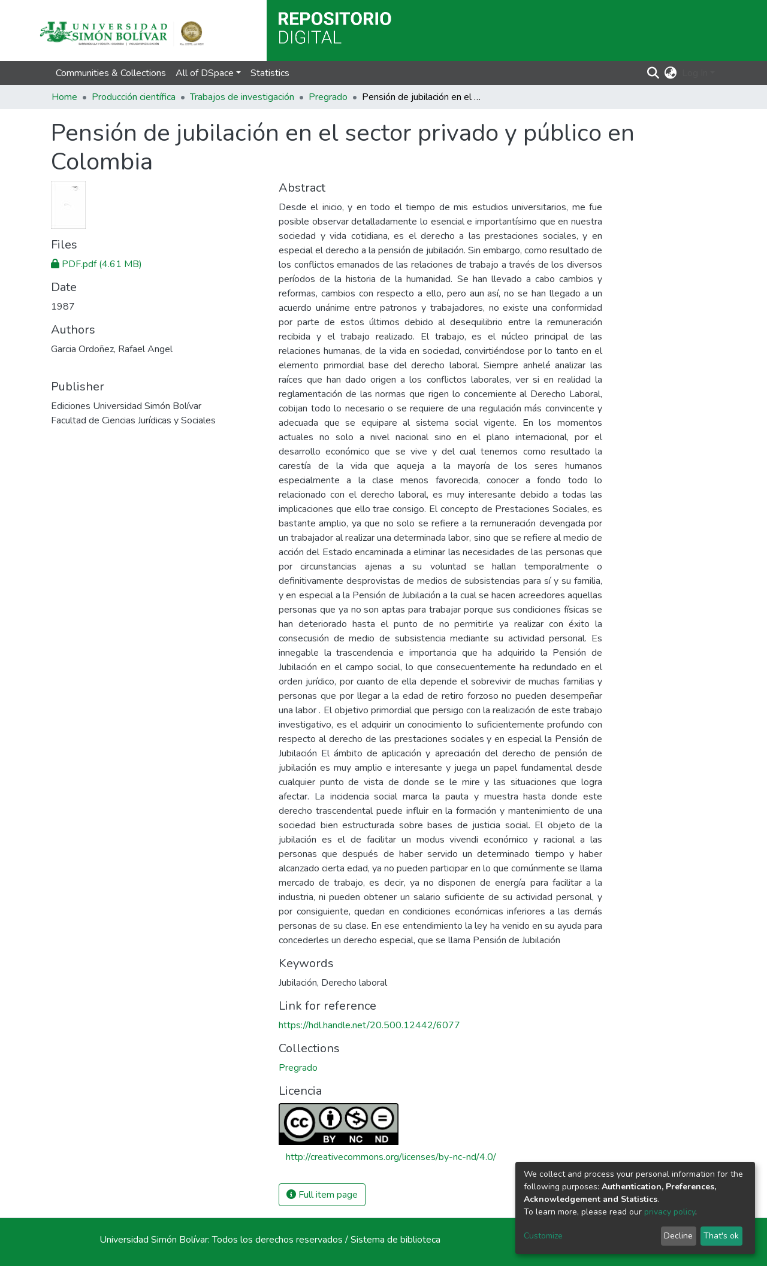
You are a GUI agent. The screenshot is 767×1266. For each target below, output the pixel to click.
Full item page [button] (322, 1194)
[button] (670, 73)
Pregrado (328, 97)
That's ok (721, 1235)
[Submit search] (653, 73)
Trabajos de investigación (242, 97)
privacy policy (669, 1211)
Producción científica (134, 97)
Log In (695, 73)
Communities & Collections (111, 73)
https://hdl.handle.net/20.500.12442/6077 (369, 1025)
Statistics (269, 73)
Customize (543, 1235)
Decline (678, 1235)
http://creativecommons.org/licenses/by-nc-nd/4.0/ (391, 1157)
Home (64, 97)
